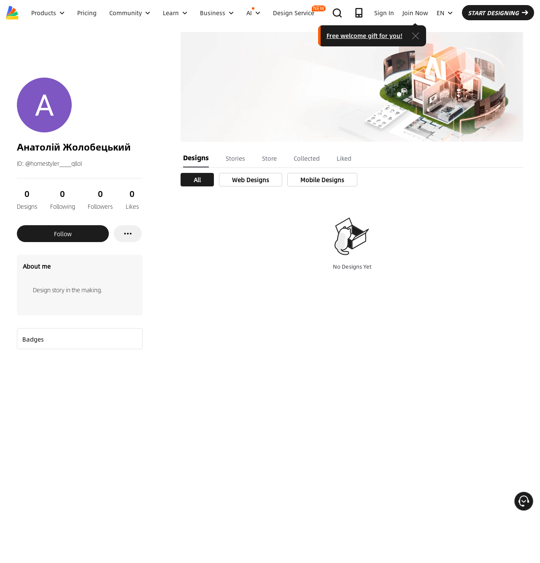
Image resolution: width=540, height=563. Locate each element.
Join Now (415, 12)
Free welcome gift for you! (364, 35)
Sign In (384, 12)
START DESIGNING (498, 12)
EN (445, 12)
